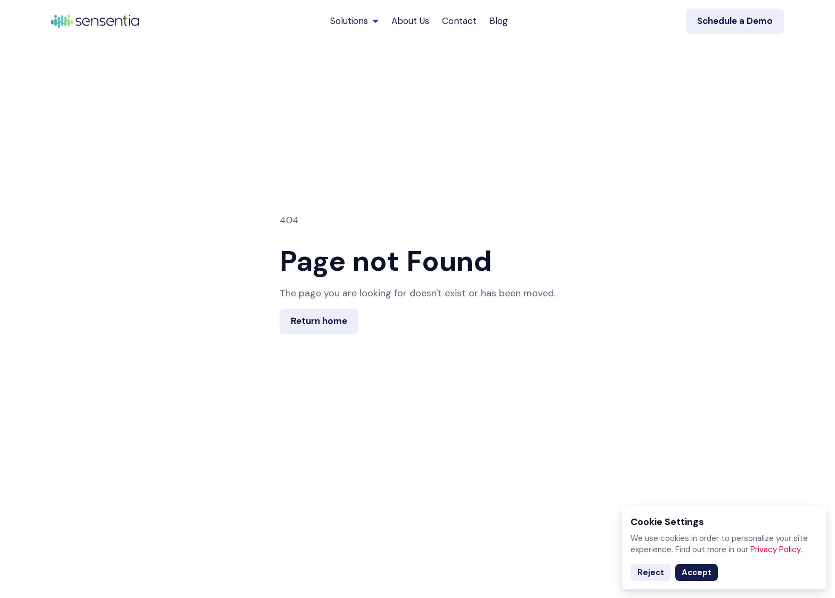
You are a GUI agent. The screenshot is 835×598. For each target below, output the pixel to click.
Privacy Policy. (776, 549)
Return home (319, 321)
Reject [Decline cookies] (650, 572)
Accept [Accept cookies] (696, 572)
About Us (410, 21)
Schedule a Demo (735, 21)
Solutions (354, 21)
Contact (459, 21)
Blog (498, 21)
